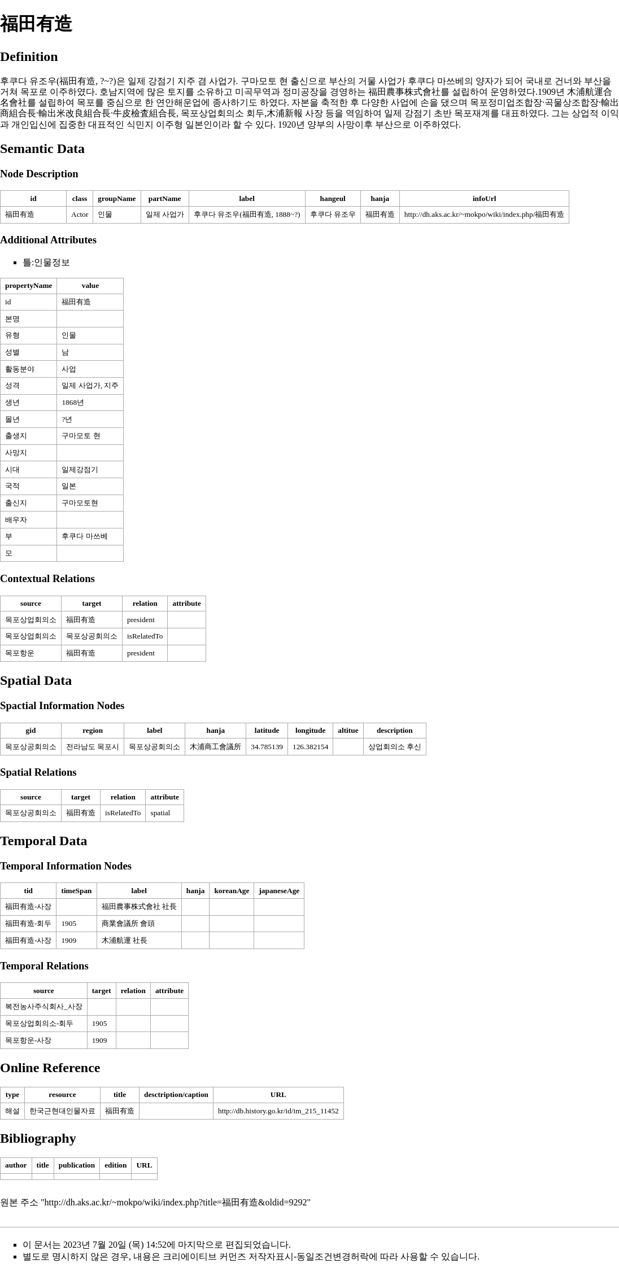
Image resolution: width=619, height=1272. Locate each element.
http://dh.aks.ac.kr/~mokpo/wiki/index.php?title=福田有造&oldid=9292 (176, 1202)
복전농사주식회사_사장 (43, 1006)
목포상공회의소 (91, 636)
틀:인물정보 (46, 262)
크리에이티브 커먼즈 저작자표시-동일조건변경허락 (266, 1256)
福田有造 (19, 214)
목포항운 (19, 653)
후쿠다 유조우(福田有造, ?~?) (58, 81)
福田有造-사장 (28, 906)
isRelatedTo (145, 636)
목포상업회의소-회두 (39, 1023)
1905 (99, 1023)
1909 (99, 1040)
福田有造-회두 (28, 923)
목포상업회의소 (30, 619)
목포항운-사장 (28, 1040)
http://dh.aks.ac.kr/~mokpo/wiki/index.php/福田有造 (484, 214)
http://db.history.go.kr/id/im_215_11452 (278, 1111)
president (141, 619)
